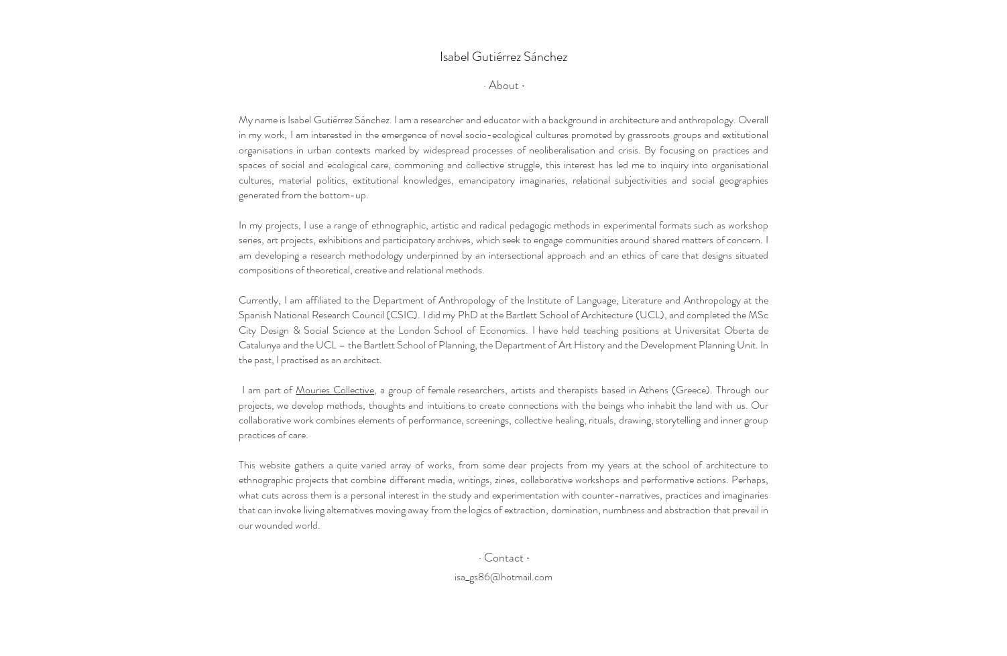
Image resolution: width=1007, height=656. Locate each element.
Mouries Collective (335, 389)
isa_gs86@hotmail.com (503, 576)
